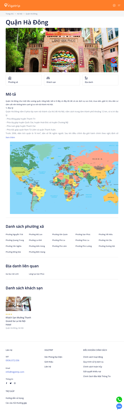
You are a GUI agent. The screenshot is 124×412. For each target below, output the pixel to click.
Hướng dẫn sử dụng (15, 398)
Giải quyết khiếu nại (92, 371)
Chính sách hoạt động (93, 357)
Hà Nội (19, 14)
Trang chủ (10, 14)
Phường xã (23, 80)
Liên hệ (47, 366)
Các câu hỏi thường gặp (16, 403)
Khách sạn (62, 80)
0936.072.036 (12, 360)
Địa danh (100, 80)
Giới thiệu (48, 361)
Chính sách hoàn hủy (92, 366)
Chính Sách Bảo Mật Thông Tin (97, 376)
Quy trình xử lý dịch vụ (93, 361)
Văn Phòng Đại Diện (53, 357)
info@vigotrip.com (15, 371)
